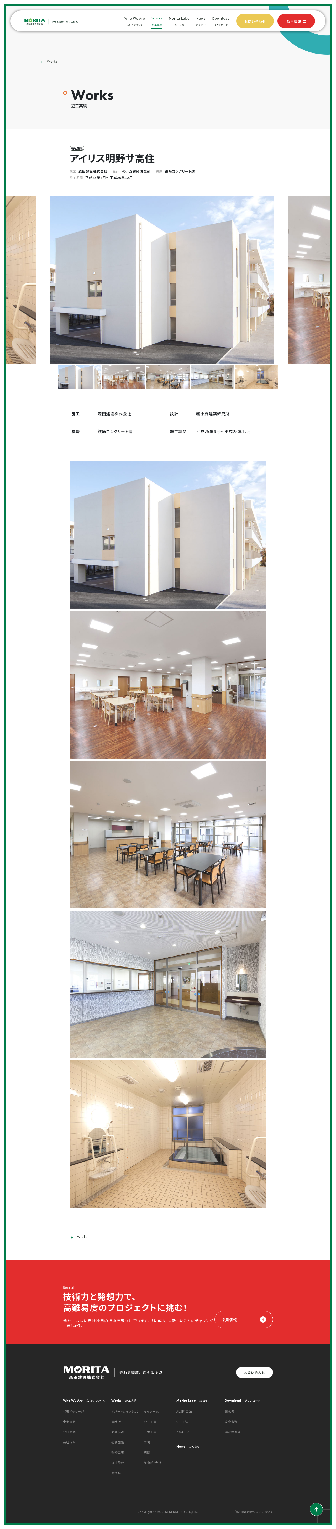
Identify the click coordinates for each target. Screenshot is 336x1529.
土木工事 (150, 1432)
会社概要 (69, 1432)
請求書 (229, 1411)
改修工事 (117, 1452)
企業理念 (69, 1422)
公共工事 (150, 1422)
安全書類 (231, 1422)
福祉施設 (117, 1462)
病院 (147, 1452)
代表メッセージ (73, 1411)
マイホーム (151, 1411)
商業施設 (117, 1432)
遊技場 (116, 1473)
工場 (147, 1442)
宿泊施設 (117, 1442)
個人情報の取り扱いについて (254, 1511)
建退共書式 (233, 1432)
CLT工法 (182, 1422)
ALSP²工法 (184, 1411)
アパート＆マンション (125, 1411)
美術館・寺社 (152, 1462)
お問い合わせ (254, 1372)
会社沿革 (69, 1442)
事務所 (116, 1422)
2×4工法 (183, 1432)
